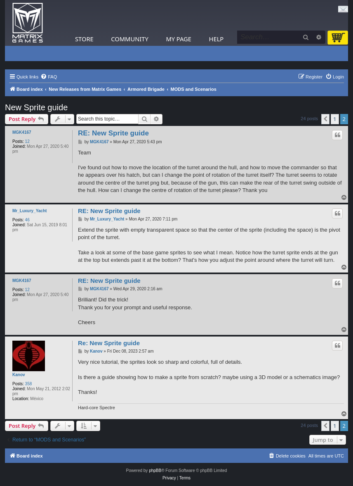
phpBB (155, 470)
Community (129, 39)
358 (28, 384)
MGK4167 (21, 132)
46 (27, 220)
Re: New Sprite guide (109, 342)
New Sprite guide (36, 107)
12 (27, 141)
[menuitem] (48, 77)
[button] (325, 119)
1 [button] (334, 119)
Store (84, 39)
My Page (178, 39)
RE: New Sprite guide (113, 133)
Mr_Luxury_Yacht (29, 211)
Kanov (18, 374)
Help (216, 39)
